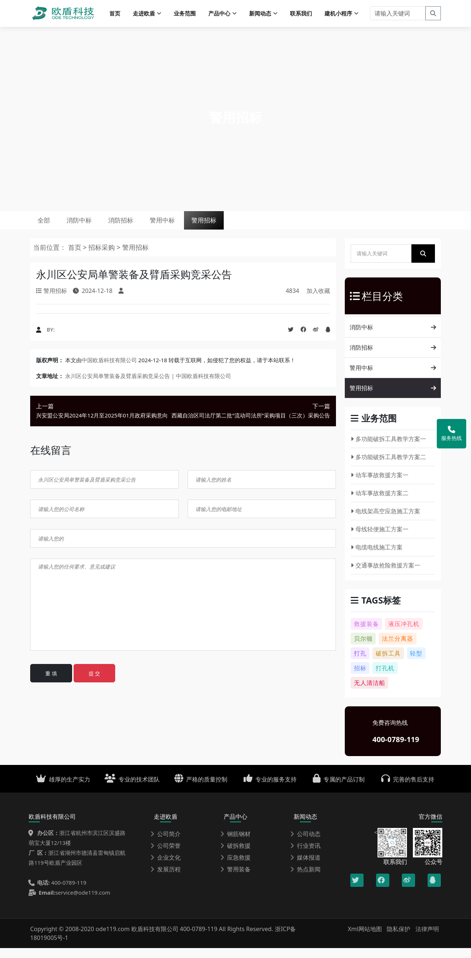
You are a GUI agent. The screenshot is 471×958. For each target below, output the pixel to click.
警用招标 (242, 226)
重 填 (51, 683)
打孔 (360, 663)
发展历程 (165, 879)
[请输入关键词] (397, 15)
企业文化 (165, 867)
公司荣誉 (165, 856)
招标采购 (102, 257)
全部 (47, 226)
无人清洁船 (369, 693)
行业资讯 (305, 856)
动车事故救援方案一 (379, 485)
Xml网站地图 (365, 939)
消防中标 (91, 226)
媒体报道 (305, 867)
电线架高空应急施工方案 (385, 521)
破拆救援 (235, 856)
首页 (114, 14)
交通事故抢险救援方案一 (385, 575)
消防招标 (141, 226)
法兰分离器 (397, 648)
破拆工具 (388, 663)
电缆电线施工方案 (377, 557)
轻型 (416, 663)
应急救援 (235, 867)
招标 (360, 678)
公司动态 (305, 844)
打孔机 (385, 678)
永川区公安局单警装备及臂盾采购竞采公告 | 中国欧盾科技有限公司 (148, 385)
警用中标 (191, 226)
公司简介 (165, 844)
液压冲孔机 (403, 634)
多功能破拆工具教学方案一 (388, 449)
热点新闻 (305, 879)
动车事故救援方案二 (379, 503)
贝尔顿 (363, 648)
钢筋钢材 (235, 844)
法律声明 (427, 939)
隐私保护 (398, 939)
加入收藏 (318, 301)
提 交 (94, 683)
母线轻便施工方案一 (379, 539)
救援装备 (366, 634)
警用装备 (235, 879)
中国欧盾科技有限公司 (109, 369)
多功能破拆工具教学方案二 (388, 467)
